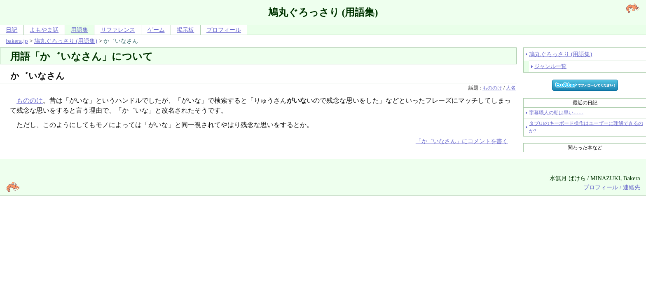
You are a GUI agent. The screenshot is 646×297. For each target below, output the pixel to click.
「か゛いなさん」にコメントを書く (462, 141)
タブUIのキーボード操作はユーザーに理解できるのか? (586, 127)
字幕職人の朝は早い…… (556, 113)
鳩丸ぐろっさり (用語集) (65, 41)
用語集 (79, 29)
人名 (511, 88)
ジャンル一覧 (550, 66)
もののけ (492, 88)
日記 (11, 29)
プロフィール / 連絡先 (611, 187)
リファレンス (118, 29)
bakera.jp (17, 41)
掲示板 (185, 29)
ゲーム (156, 29)
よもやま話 (44, 29)
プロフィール (223, 29)
